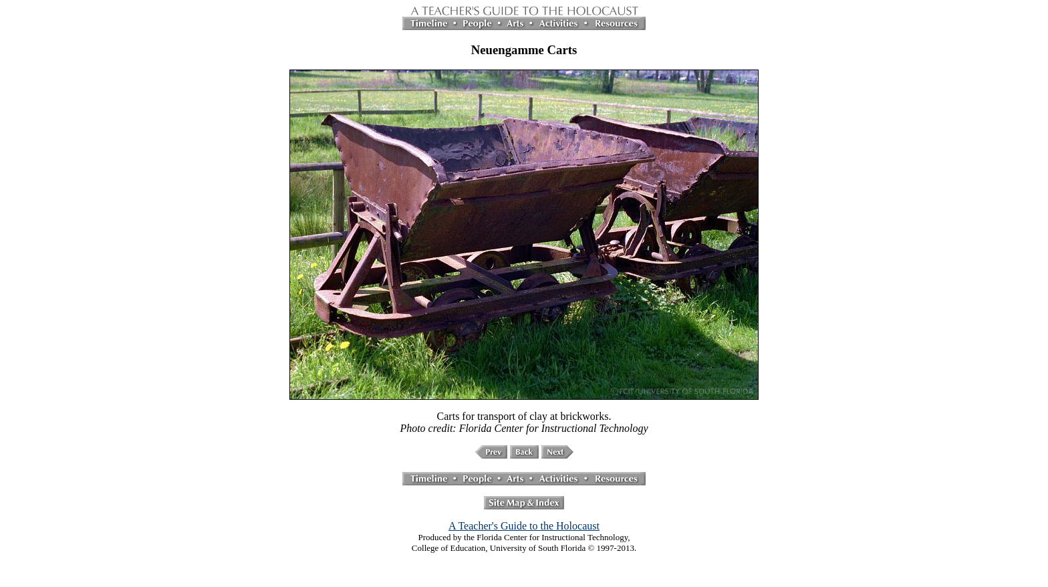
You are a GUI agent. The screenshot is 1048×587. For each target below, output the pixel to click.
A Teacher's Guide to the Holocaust (524, 526)
